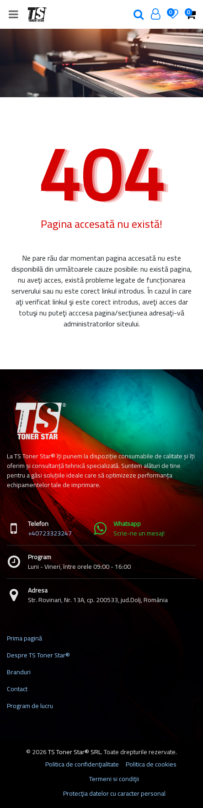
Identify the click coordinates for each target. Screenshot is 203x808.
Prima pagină (24, 638)
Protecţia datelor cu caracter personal (114, 793)
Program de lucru (30, 706)
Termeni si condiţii (114, 779)
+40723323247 (50, 533)
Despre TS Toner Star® (38, 655)
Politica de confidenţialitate (82, 764)
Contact (17, 689)
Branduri (19, 672)
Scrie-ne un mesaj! (139, 533)
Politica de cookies (151, 764)
